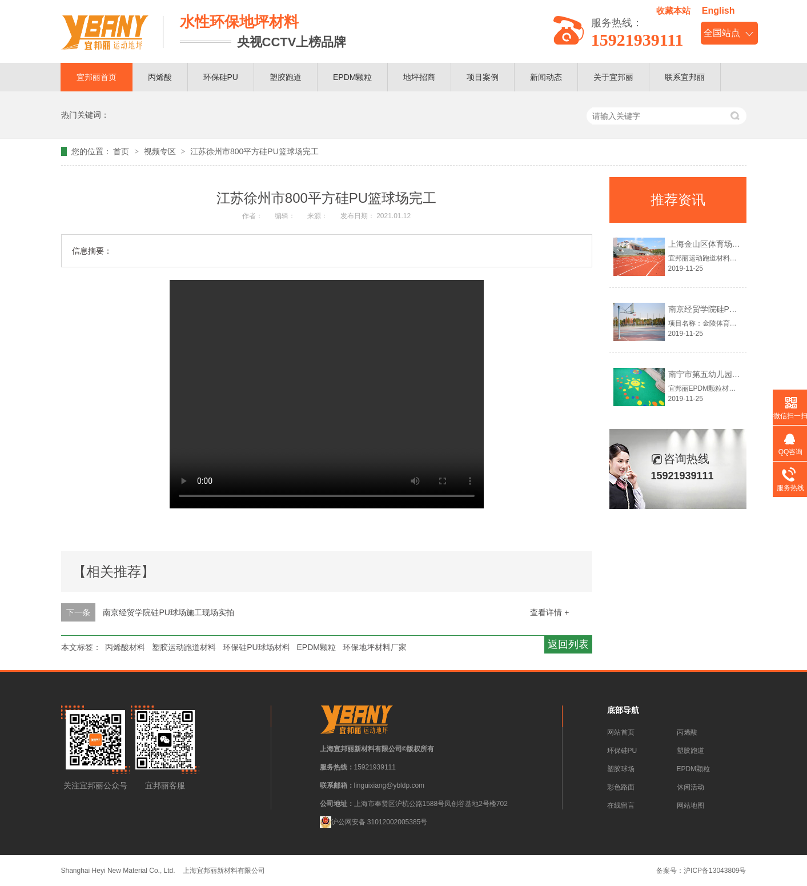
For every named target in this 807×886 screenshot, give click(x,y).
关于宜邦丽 (613, 77)
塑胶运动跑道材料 (184, 647)
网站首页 (621, 732)
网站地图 (690, 805)
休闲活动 (690, 787)
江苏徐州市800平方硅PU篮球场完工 (254, 151)
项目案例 (483, 77)
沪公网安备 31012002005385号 (374, 822)
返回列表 (568, 644)
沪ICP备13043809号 (715, 871)
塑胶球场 (621, 769)
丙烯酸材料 (125, 647)
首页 (122, 151)
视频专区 (161, 151)
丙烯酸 (160, 77)
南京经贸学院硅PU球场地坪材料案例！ (737, 309)
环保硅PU (220, 77)
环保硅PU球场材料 (256, 647)
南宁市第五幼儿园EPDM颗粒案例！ (731, 374)
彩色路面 (621, 787)
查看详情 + (549, 612)
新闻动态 (546, 77)
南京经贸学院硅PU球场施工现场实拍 (168, 612)
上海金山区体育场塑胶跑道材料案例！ (736, 243)
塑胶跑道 (286, 77)
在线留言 (621, 805)
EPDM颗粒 (352, 77)
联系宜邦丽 (685, 77)
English (718, 10)
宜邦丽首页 (97, 77)
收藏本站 (673, 10)
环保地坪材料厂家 (375, 647)
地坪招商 (419, 77)
